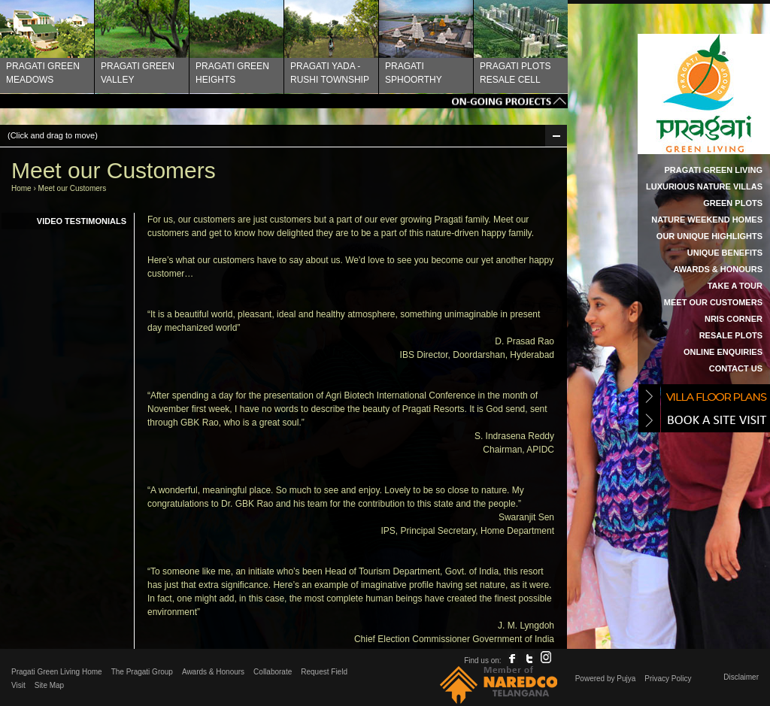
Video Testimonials (81, 221)
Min (556, 136)
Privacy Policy (667, 678)
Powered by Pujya (605, 678)
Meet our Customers (713, 302)
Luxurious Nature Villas (704, 186)
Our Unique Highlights (709, 236)
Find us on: (482, 660)
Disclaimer (741, 677)
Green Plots (732, 203)
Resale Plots (730, 335)
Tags (284, 101)
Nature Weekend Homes (706, 219)
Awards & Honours (717, 269)
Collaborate (272, 672)
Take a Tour (735, 285)
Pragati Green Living (713, 169)
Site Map (49, 685)
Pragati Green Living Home (56, 672)
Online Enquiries (723, 351)
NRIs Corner (733, 318)
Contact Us (735, 368)
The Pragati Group (142, 672)
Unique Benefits (724, 252)
